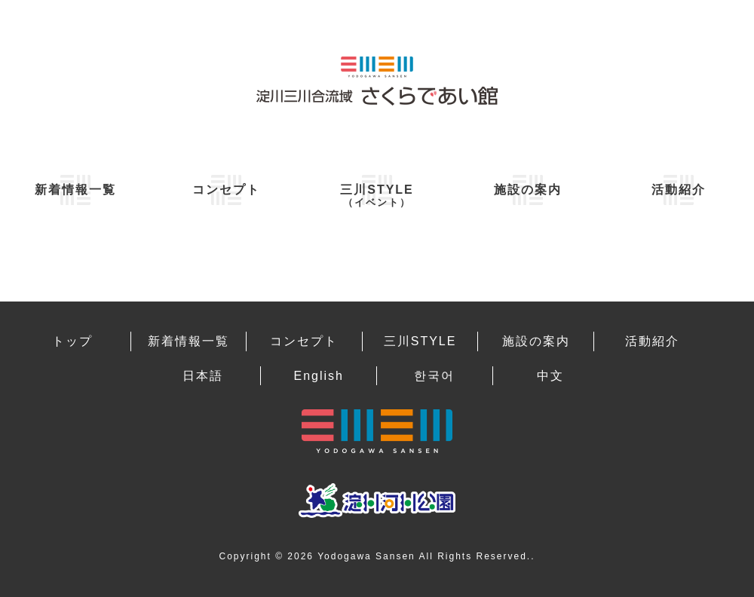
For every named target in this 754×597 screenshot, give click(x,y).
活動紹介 (678, 189)
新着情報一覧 (75, 189)
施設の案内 (528, 189)
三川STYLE (377, 195)
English (318, 375)
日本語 (202, 375)
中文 (550, 375)
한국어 (434, 375)
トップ (72, 341)
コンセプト (226, 189)
